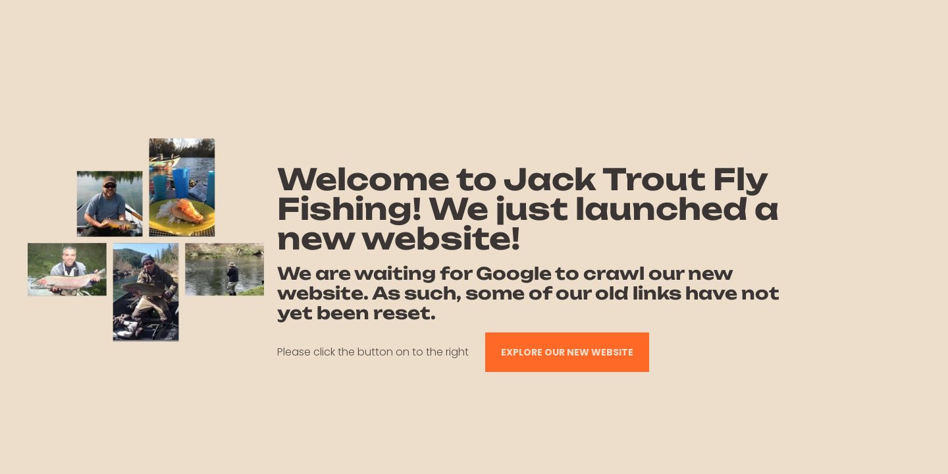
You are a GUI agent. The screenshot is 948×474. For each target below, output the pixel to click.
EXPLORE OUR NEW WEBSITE (567, 352)
